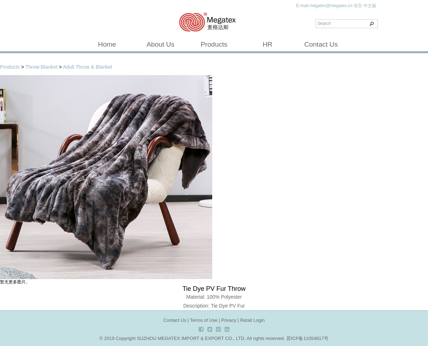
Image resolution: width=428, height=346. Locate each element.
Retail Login (252, 320)
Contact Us (321, 44)
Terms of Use (204, 320)
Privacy (228, 320)
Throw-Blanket (41, 67)
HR (267, 44)
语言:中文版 (364, 5)
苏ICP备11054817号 (307, 338)
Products (214, 44)
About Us (160, 44)
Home (107, 44)
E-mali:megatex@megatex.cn (324, 5)
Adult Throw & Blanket (87, 67)
